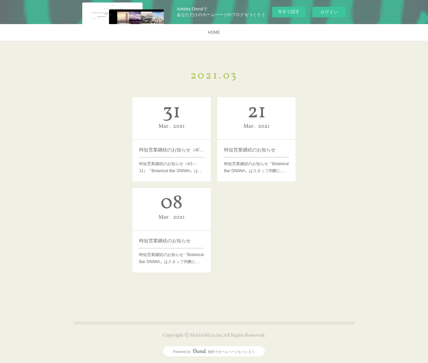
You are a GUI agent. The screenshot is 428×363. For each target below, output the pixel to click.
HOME (214, 32)
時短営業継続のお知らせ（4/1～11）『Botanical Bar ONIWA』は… (170, 167)
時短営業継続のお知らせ (250, 149)
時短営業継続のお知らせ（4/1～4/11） (171, 149)
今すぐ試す (289, 11)
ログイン (329, 11)
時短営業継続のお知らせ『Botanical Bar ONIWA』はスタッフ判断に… (256, 167)
